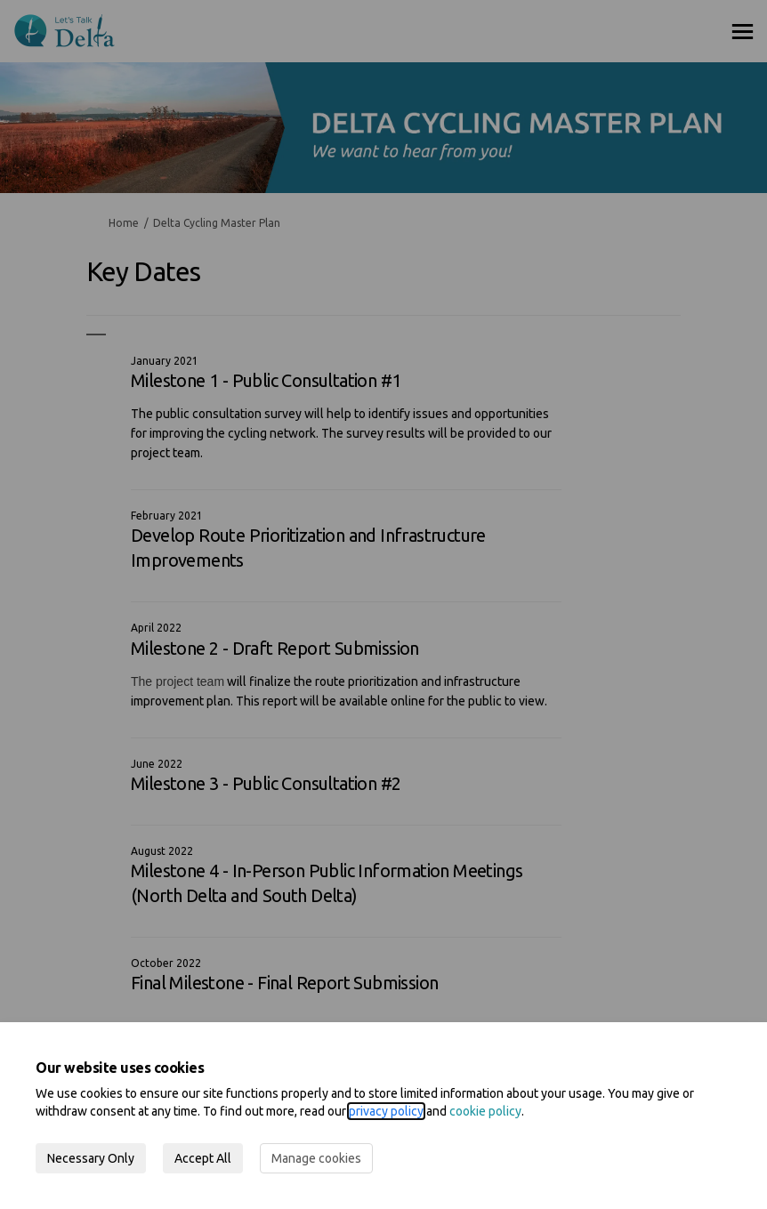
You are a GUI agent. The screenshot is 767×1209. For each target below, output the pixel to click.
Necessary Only (90, 1158)
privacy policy (386, 1111)
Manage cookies (316, 1158)
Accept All (202, 1158)
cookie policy (485, 1111)
